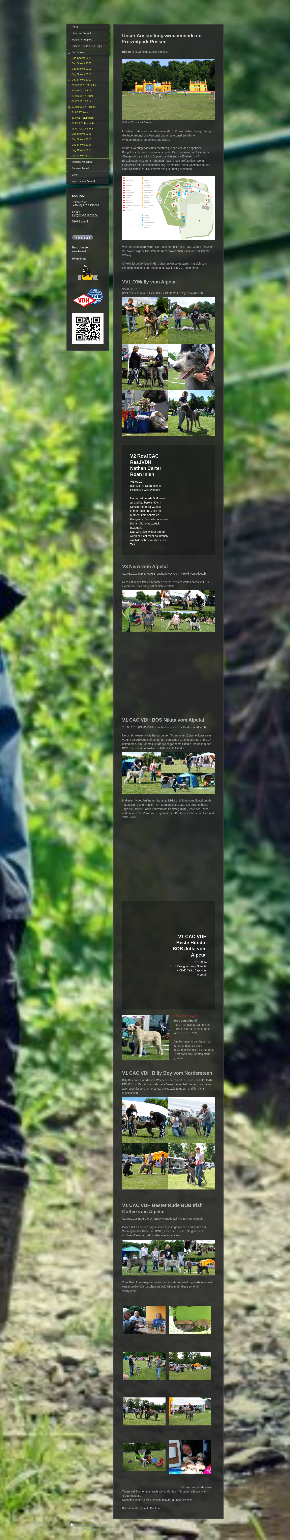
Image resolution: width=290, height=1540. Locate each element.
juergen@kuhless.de (85, 215)
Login (216, 1525)
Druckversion (82, 1525)
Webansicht (211, 1529)
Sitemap (102, 1525)
